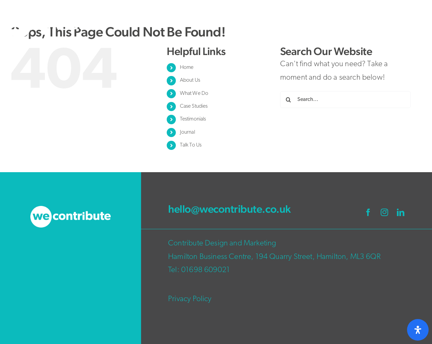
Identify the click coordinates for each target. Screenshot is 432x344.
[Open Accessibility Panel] (418, 330)
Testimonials (193, 119)
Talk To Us (191, 145)
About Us (190, 80)
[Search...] (345, 99)
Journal (187, 132)
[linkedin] (400, 212)
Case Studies (194, 106)
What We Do (194, 93)
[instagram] (384, 212)
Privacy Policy (189, 299)
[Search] (288, 99)
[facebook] (368, 212)
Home (187, 67)
